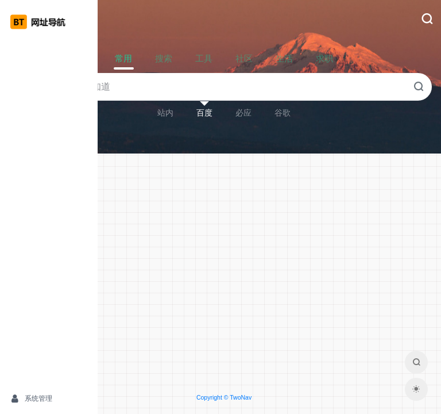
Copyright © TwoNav (269, 397)
